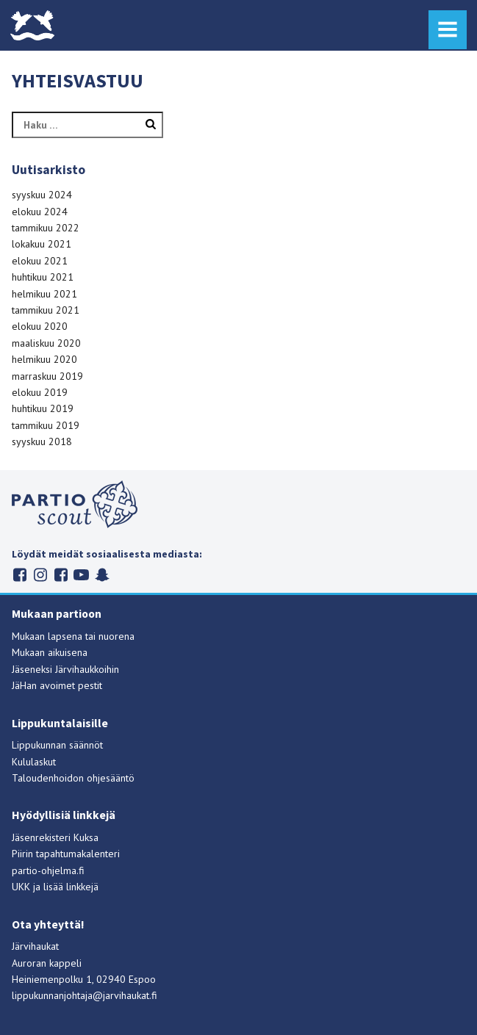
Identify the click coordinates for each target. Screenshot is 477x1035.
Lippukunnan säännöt (57, 744)
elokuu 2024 (40, 211)
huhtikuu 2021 (42, 277)
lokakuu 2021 (41, 243)
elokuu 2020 (40, 326)
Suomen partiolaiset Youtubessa (81, 575)
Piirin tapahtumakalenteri (66, 853)
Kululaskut (34, 761)
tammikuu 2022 (45, 227)
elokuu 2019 (40, 392)
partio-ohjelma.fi (48, 870)
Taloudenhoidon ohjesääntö (73, 778)
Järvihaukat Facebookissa (19, 575)
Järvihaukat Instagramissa (40, 575)
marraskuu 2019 (47, 376)
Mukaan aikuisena (49, 652)
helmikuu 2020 (44, 359)
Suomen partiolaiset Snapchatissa (102, 575)
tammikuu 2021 (45, 310)
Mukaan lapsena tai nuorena (73, 636)
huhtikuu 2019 (42, 408)
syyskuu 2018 (42, 441)
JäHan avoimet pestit (57, 685)
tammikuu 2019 (45, 425)
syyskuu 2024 (42, 194)
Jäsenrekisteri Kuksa (55, 837)
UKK (21, 886)
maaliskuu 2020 (46, 343)
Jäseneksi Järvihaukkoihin (65, 669)
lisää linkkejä (70, 886)
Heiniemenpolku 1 (52, 979)
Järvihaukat (35, 946)
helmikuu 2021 (44, 293)
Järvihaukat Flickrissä (60, 575)
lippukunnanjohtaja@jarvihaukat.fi (84, 995)
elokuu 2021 (40, 260)
